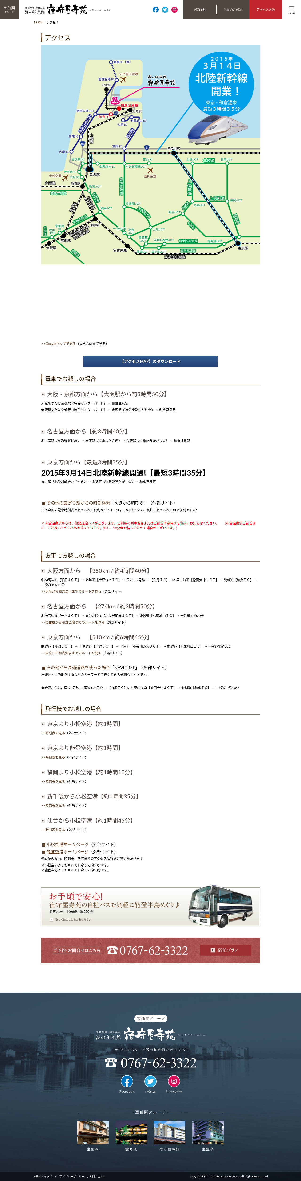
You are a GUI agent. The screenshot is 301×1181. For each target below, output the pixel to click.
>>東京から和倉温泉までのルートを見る (71, 653)
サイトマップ (44, 1176)
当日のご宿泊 (233, 9)
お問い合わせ (97, 1176)
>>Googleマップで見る (58, 344)
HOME (38, 22)
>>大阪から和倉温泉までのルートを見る (71, 591)
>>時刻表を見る (53, 733)
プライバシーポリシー (70, 1176)
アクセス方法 (266, 9)
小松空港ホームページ (65, 844)
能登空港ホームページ (65, 851)
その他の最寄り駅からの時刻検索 (76, 502)
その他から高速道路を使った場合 (76, 667)
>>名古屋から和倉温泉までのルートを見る (73, 622)
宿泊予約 (200, 9)
